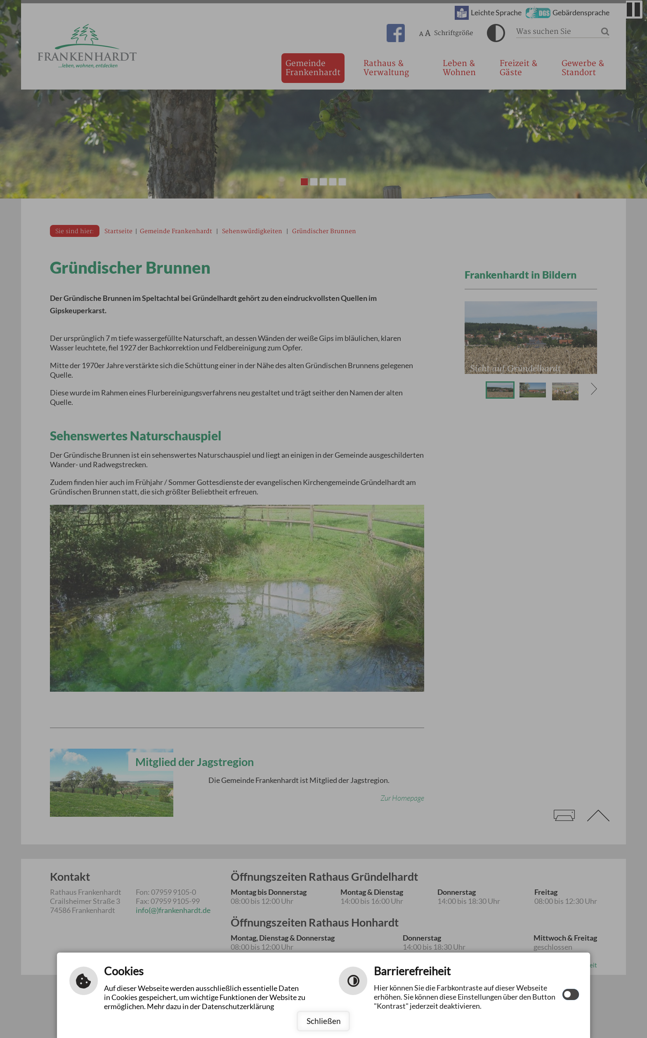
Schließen (324, 1021)
